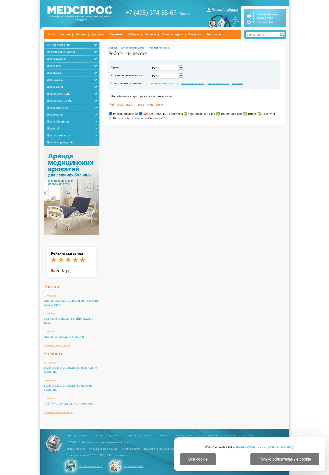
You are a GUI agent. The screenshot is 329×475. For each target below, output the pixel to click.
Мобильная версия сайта (103, 448)
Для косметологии (58, 135)
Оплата (81, 34)
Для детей (53, 128)
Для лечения (55, 114)
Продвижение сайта (90, 466)
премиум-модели (218, 83)
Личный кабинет (225, 9)
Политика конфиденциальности (162, 448)
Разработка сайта (133, 466)
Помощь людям (172, 34)
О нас (51, 34)
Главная (113, 47)
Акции (65, 34)
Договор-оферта (130, 448)
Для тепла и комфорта (61, 52)
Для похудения (56, 58)
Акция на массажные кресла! (64, 336)
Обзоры (133, 34)
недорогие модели (192, 83)
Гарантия (116, 34)
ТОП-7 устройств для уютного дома (69, 403)
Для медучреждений (60, 142)
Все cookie (198, 459)
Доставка (98, 34)
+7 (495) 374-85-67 (151, 12)
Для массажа (55, 79)
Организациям (209, 435)
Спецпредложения (58, 45)
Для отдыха (54, 72)
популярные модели (164, 83)
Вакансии (194, 34)
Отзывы (150, 34)
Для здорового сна (58, 93)
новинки (237, 83)
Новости (54, 353)
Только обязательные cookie (285, 459)
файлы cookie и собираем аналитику (263, 446)
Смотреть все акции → (57, 345)
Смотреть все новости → (58, 412)
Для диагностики (58, 107)
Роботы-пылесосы (159, 47)
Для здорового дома (59, 100)
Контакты (214, 34)
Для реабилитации (58, 121)
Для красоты (55, 86)
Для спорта (54, 65)
